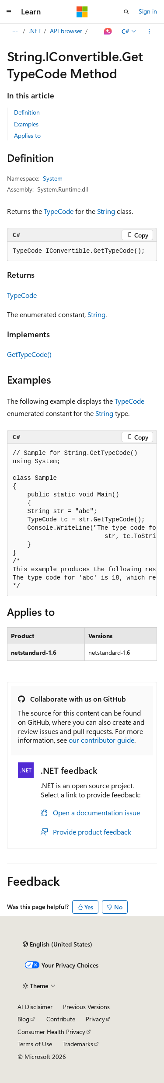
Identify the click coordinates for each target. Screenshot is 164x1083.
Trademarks (78, 1044)
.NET (35, 31)
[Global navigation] (8, 12)
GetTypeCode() (29, 354)
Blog (23, 1019)
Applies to (27, 135)
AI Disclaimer (34, 1007)
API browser (66, 31)
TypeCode (58, 211)
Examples (26, 124)
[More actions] (149, 31)
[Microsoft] (82, 11)
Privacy (95, 1019)
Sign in (148, 11)
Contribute (60, 1019)
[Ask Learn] (108, 31)
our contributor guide (101, 739)
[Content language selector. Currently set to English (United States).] (57, 944)
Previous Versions (86, 1007)
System (53, 178)
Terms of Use (34, 1044)
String (106, 211)
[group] (82, 520)
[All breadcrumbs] (14, 31)
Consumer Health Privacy (51, 1031)
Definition (27, 112)
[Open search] (126, 12)
